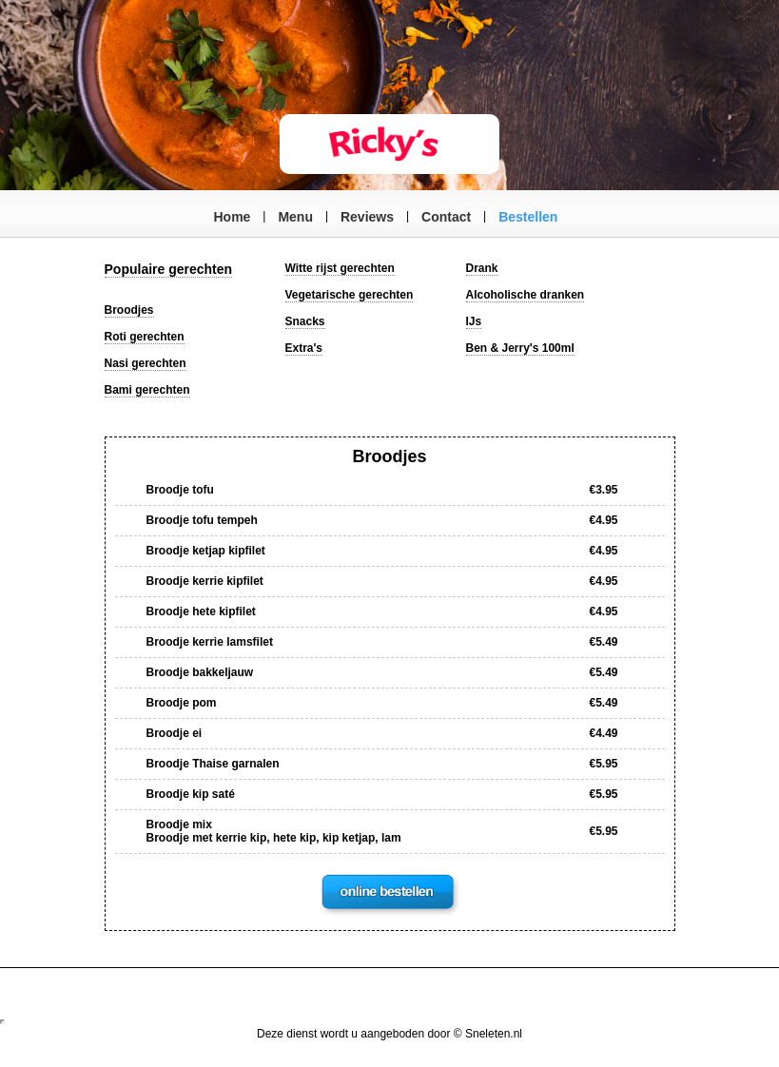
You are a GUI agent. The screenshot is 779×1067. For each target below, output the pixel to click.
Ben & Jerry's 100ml (520, 348)
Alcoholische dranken (525, 294)
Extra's (304, 348)
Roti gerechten (145, 336)
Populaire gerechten (169, 269)
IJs (474, 321)
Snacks (305, 321)
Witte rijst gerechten (340, 268)
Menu (295, 216)
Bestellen (527, 216)
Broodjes (129, 310)
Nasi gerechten (145, 363)
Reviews (367, 216)
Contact (446, 216)
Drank (482, 268)
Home (232, 216)
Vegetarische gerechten (349, 294)
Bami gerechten (147, 390)
